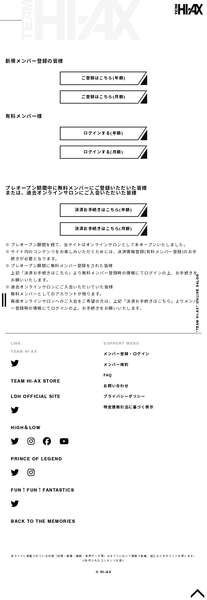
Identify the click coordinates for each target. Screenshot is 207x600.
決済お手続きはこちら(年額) (103, 222)
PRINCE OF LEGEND (36, 476)
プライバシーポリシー (124, 413)
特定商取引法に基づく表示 (129, 423)
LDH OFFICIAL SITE (36, 413)
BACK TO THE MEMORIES (43, 538)
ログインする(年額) (103, 140)
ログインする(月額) (103, 162)
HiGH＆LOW (25, 444)
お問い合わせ (116, 402)
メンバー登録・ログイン (127, 370)
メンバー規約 (116, 381)
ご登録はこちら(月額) (103, 101)
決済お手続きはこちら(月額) (103, 244)
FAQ (108, 391)
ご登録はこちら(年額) (103, 79)
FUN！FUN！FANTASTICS (42, 507)
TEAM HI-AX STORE (35, 398)
